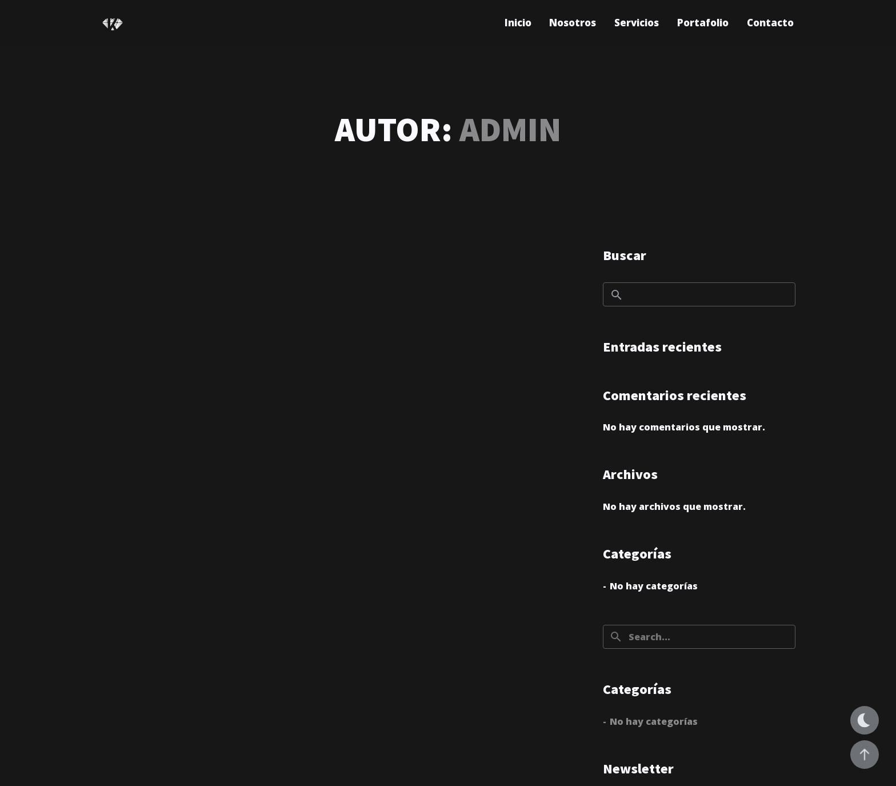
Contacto (770, 22)
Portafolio (703, 22)
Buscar (624, 255)
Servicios (636, 22)
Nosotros (572, 22)
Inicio (518, 22)
